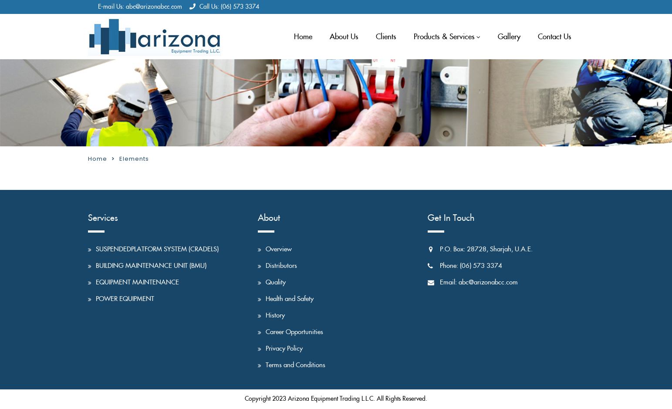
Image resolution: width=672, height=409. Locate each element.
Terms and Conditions (295, 365)
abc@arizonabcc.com (154, 6)
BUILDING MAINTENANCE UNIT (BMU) (151, 266)
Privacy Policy (284, 348)
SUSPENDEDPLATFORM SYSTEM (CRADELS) (157, 249)
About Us (344, 37)
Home (303, 37)
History (275, 315)
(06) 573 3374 (240, 6)
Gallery (509, 37)
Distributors (281, 266)
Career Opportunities (294, 332)
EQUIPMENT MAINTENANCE (137, 282)
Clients (386, 37)
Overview (279, 249)
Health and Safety (290, 299)
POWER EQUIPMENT (125, 299)
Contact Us (554, 37)
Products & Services (444, 37)
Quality (276, 282)
